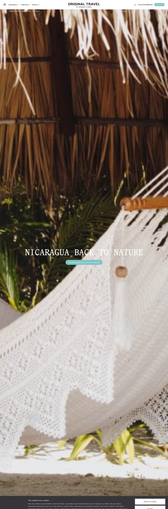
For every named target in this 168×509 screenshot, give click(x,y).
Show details (33, 505)
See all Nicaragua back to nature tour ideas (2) (84, 262)
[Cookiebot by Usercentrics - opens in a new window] (13, 504)
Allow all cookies (150, 489)
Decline (150, 496)
